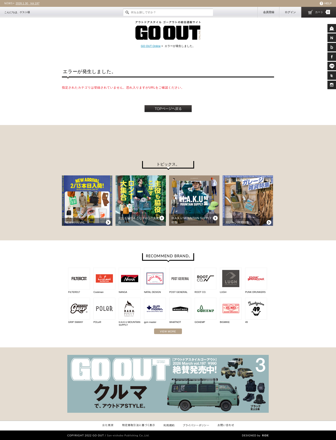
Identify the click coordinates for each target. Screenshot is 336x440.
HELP (328, 3)
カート (322, 12)
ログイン (290, 12)
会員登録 (268, 12)
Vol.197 (27, 3)
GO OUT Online (150, 46)
